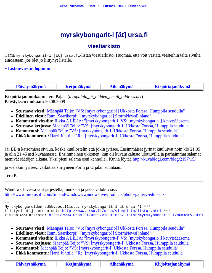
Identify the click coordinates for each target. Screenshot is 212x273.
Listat (90, 6)
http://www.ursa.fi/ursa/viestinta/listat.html (111, 211)
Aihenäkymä (122, 86)
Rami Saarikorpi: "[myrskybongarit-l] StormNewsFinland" (99, 116)
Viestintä (77, 6)
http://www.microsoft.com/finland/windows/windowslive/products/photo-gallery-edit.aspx (85, 194)
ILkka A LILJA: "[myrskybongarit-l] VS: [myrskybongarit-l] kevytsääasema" (122, 121)
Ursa (63, 6)
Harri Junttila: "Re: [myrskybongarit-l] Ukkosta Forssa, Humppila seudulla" (117, 135)
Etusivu (109, 6)
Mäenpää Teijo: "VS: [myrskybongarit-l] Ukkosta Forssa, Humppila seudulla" (116, 111)
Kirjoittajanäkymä (172, 86)
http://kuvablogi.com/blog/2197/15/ (164, 159)
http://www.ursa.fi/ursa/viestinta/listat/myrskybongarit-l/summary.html (126, 215)
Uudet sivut (137, 6)
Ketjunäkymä (78, 86)
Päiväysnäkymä (31, 86)
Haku (122, 6)
